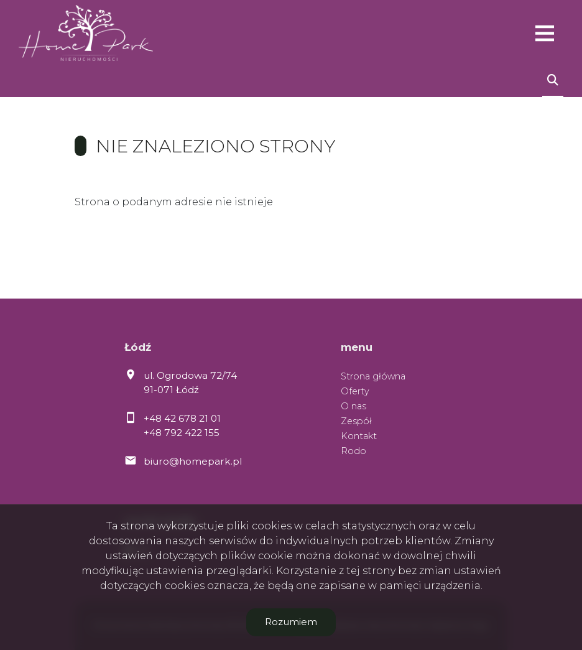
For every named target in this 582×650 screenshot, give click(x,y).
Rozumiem (291, 622)
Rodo (353, 451)
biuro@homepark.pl (193, 461)
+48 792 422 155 (181, 433)
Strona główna (373, 376)
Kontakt (359, 436)
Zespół (356, 421)
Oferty (355, 391)
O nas (353, 406)
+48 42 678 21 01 (182, 418)
